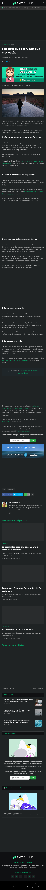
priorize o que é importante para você (14, 360)
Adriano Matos (14, 502)
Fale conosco (20, 887)
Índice (13, 887)
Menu (2, 3)
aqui (36, 815)
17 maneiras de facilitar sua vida (18, 629)
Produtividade (36, 8)
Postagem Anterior (8, 689)
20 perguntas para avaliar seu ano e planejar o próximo (20, 548)
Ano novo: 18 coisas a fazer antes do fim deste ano (22, 589)
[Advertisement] (23, 25)
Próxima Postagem (37, 689)
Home (8, 887)
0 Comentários (24, 57)
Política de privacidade (32, 887)
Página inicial (6, 44)
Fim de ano (5, 543)
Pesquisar (43, 3)
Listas (12, 44)
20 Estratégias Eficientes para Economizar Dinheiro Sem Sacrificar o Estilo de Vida (16, 721)
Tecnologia (25, 8)
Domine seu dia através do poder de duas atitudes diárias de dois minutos (17, 711)
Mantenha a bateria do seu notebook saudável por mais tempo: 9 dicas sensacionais (18, 700)
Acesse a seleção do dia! (23, 431)
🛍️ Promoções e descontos (11, 8)
